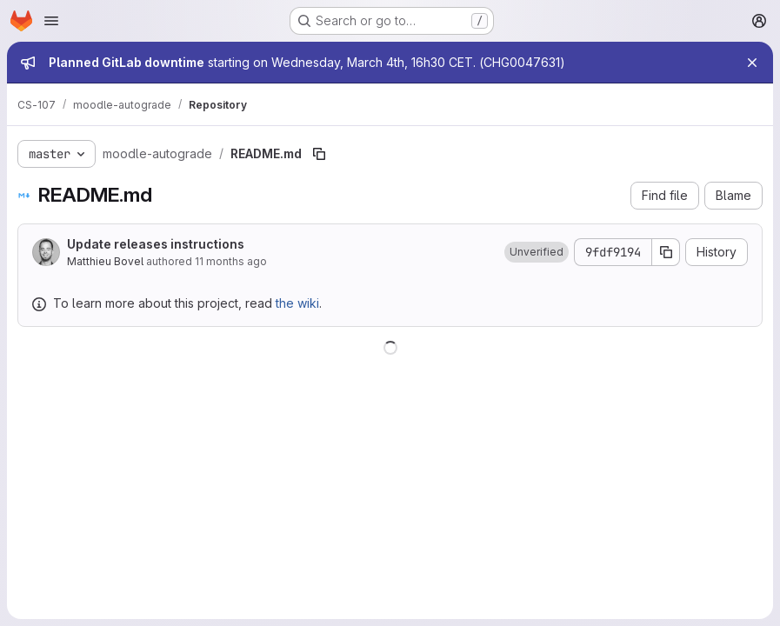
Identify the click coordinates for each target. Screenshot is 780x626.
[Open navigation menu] (51, 21)
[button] (536, 252)
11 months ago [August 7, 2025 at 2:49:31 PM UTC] (231, 261)
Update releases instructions (155, 243)
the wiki (297, 303)
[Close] (752, 62)
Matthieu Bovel (105, 261)
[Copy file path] (319, 154)
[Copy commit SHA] (666, 252)
